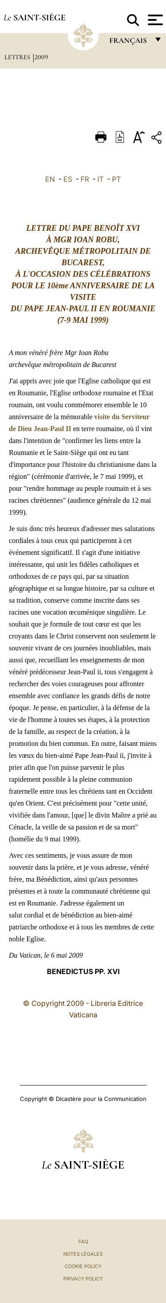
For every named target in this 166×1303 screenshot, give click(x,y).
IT (100, 179)
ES (67, 179)
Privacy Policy (83, 1279)
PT (116, 179)
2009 (41, 57)
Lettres (18, 57)
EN (50, 179)
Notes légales (83, 1254)
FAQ (83, 1241)
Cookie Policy (83, 1266)
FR (85, 179)
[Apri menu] (154, 19)
